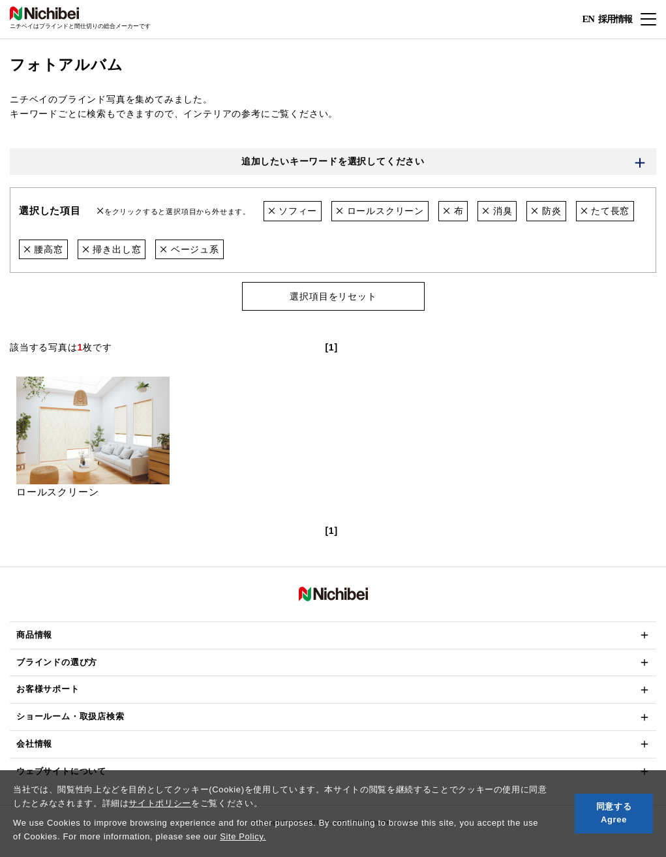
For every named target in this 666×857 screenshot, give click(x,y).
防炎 (547, 211)
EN (588, 19)
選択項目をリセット (333, 297)
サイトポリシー (160, 803)
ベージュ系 (189, 249)
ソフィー (293, 211)
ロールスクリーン (380, 211)
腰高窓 (43, 249)
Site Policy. (243, 836)
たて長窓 (605, 211)
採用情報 (615, 18)
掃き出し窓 (112, 249)
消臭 (497, 211)
